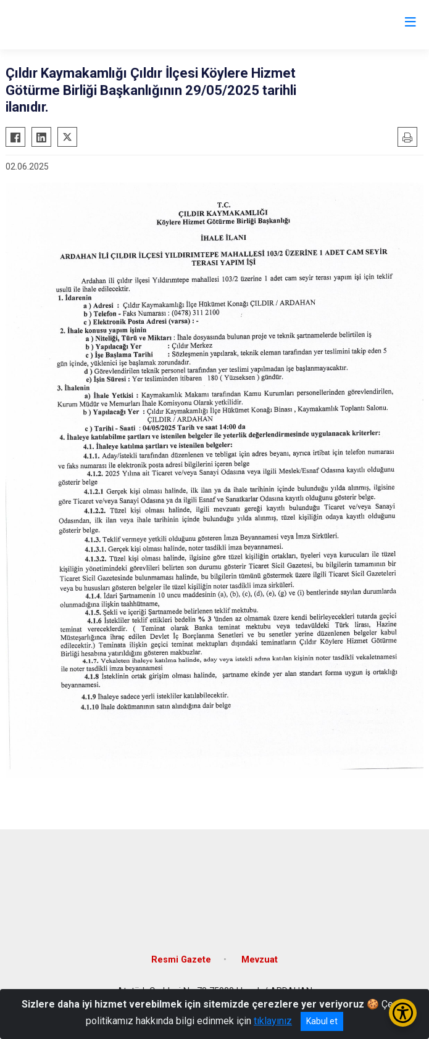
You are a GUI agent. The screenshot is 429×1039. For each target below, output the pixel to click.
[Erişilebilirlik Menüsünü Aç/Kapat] (403, 1013)
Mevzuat (259, 960)
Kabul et (322, 1021)
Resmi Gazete (181, 960)
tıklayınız (273, 1021)
